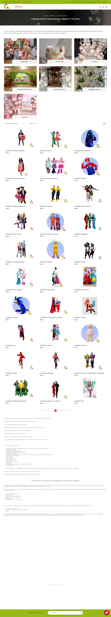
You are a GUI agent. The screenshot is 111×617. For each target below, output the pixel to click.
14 (65, 410)
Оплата (78, 2)
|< (41, 410)
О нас (67, 2)
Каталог (18, 7)
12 (60, 410)
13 (62, 410)
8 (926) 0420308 (16, 1)
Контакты (105, 2)
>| (69, 410)
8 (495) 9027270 (8, 1)
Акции (72, 2)
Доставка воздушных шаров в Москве (91, 2)
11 (57, 410)
